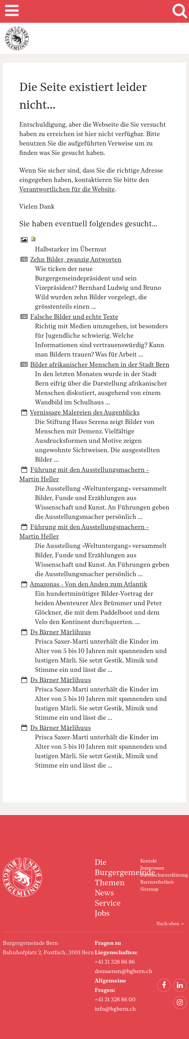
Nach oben (167, 924)
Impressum (152, 868)
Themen (110, 883)
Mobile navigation (10, 11)
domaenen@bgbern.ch (123, 971)
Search (178, 11)
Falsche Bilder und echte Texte (74, 317)
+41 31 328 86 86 (115, 962)
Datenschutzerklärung (164, 875)
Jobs (102, 914)
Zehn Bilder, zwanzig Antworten (75, 260)
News (104, 893)
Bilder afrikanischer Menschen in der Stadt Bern (99, 365)
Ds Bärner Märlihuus (60, 633)
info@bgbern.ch (115, 1009)
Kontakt (148, 861)
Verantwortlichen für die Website (67, 190)
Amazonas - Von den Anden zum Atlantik (88, 585)
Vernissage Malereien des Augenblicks (84, 413)
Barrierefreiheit (157, 882)
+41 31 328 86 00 (115, 1000)
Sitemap (149, 889)
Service (108, 904)
